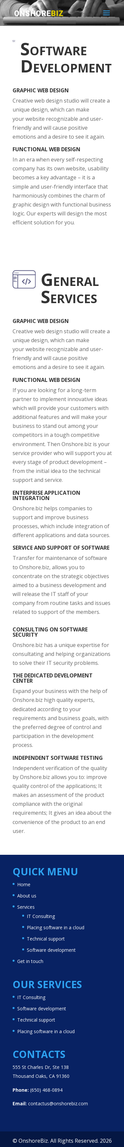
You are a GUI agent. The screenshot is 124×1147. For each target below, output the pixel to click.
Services (26, 907)
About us (26, 896)
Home (23, 884)
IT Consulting (41, 916)
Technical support (46, 939)
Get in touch (30, 961)
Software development (51, 950)
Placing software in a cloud (55, 927)
